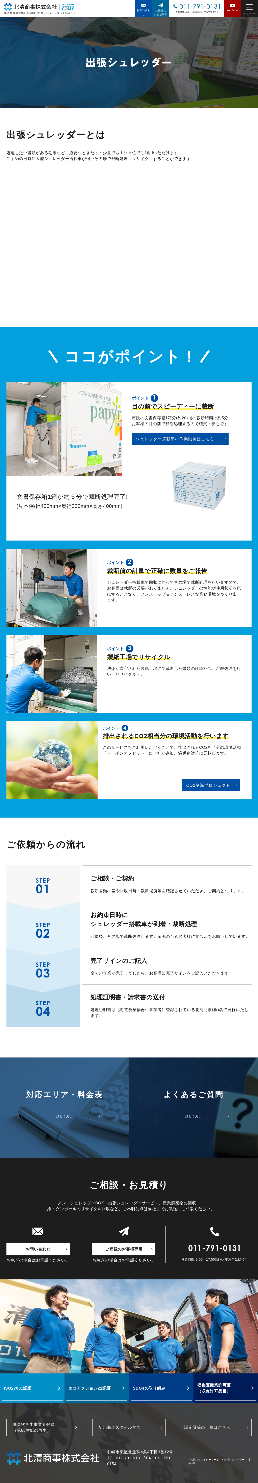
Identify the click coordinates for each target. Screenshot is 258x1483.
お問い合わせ (38, 1249)
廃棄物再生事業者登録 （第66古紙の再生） (34, 1427)
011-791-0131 (214, 1249)
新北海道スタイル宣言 (119, 1427)
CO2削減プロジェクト (208, 785)
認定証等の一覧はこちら (207, 1427)
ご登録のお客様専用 (124, 1249)
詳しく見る (64, 1116)
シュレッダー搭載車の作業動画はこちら (175, 439)
